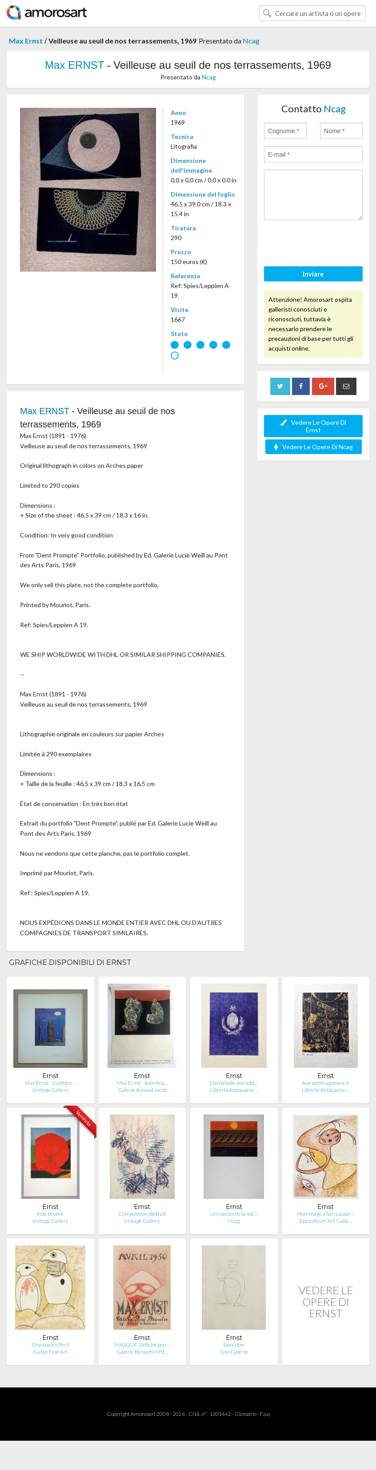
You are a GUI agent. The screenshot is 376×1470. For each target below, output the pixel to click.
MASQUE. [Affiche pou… (142, 1344)
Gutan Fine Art (50, 1351)
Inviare (313, 274)
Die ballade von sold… (234, 1082)
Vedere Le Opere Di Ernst (313, 426)
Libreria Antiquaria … (234, 1090)
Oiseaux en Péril (50, 1344)
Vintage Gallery (50, 1090)
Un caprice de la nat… (233, 1213)
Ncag (251, 40)
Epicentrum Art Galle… (326, 1220)
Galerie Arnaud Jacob (142, 1090)
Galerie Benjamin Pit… (142, 1351)
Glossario (245, 1414)
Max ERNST (74, 65)
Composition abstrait (142, 1213)
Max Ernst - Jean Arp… (142, 1082)
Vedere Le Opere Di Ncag (313, 446)
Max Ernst (26, 40)
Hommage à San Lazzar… (325, 1213)
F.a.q (265, 1414)
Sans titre (233, 1344)
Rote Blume (50, 1213)
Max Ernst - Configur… (50, 1082)
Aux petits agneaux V (325, 1082)
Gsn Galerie (234, 1351)
